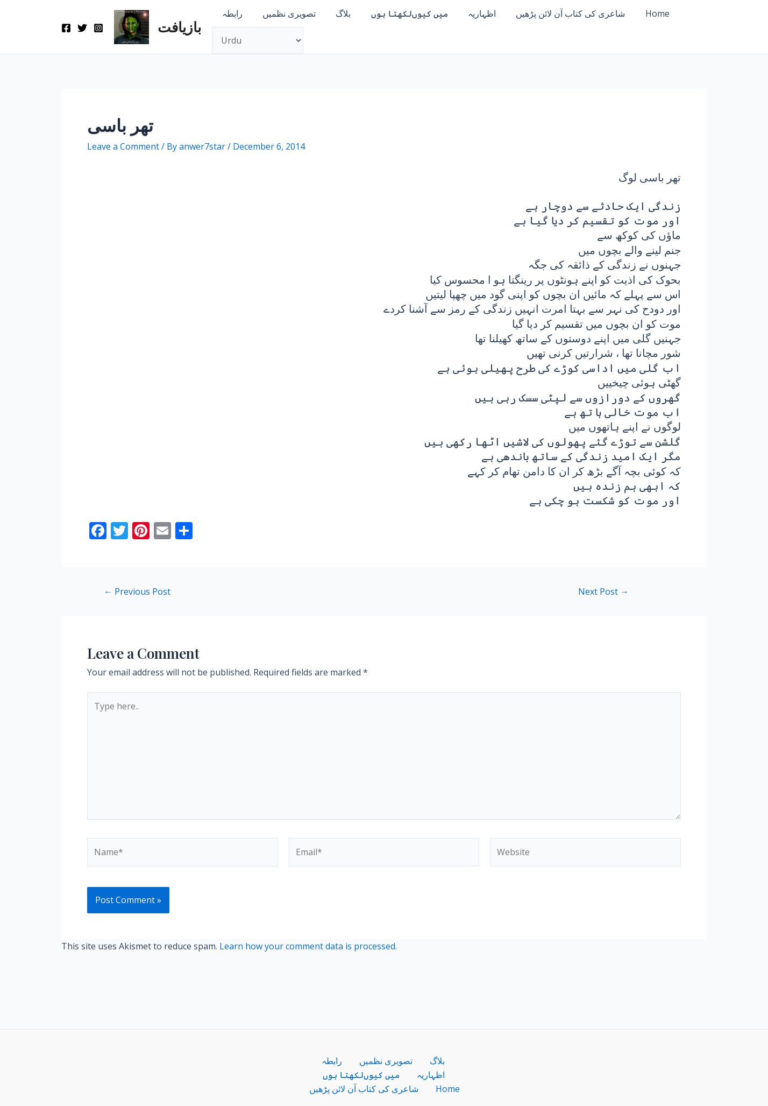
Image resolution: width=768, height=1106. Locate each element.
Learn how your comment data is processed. (308, 946)
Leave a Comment (123, 146)
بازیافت (179, 26)
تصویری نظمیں (284, 13)
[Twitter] (82, 28)
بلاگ (336, 13)
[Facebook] (66, 28)
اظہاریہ (469, 13)
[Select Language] (257, 40)
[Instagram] (98, 28)
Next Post (603, 591)
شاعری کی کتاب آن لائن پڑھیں (554, 13)
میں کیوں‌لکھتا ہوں (399, 13)
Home (639, 13)
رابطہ (231, 13)
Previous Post (137, 591)
